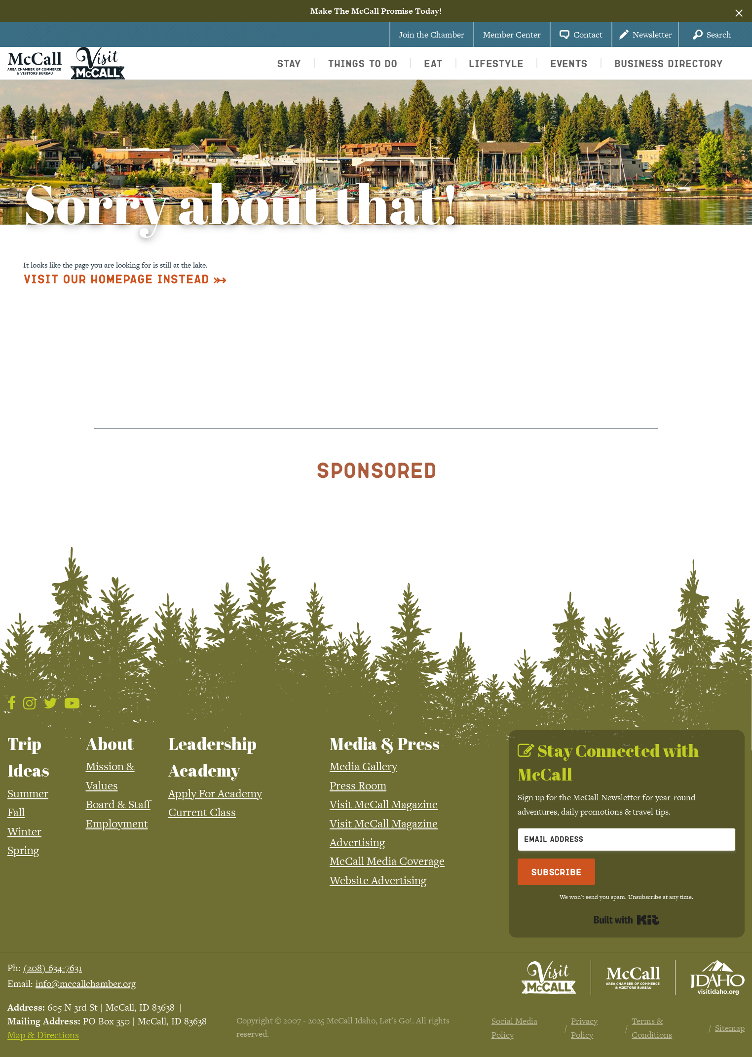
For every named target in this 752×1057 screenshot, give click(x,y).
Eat (433, 63)
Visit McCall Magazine (384, 804)
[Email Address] (627, 839)
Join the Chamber (431, 34)
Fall (16, 812)
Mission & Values (110, 775)
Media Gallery (363, 766)
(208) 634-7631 (52, 968)
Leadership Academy (212, 757)
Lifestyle (496, 63)
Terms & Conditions (652, 1028)
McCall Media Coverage (387, 861)
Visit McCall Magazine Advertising (384, 833)
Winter (24, 831)
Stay (289, 63)
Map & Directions (43, 1035)
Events (569, 63)
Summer (27, 793)
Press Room (358, 785)
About (110, 743)
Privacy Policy (584, 1028)
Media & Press (385, 743)
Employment (117, 823)
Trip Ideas (28, 757)
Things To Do (362, 63)
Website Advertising (378, 880)
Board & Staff (118, 804)
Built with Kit (626, 920)
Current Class (202, 812)
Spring (23, 850)
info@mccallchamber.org (86, 983)
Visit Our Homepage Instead (116, 278)
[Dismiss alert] (739, 11)
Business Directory (668, 63)
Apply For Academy (215, 793)
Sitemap (730, 1028)
